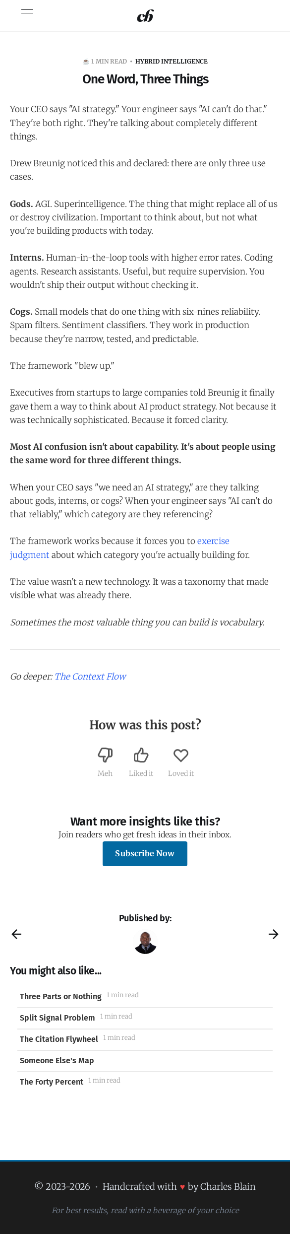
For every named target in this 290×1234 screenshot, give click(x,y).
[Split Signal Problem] (145, 1018)
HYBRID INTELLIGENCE (171, 61)
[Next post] (273, 934)
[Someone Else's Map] (145, 1061)
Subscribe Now (144, 853)
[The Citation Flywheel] (145, 1039)
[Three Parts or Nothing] (145, 997)
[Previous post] (16, 934)
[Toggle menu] (27, 11)
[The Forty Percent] (145, 1082)
